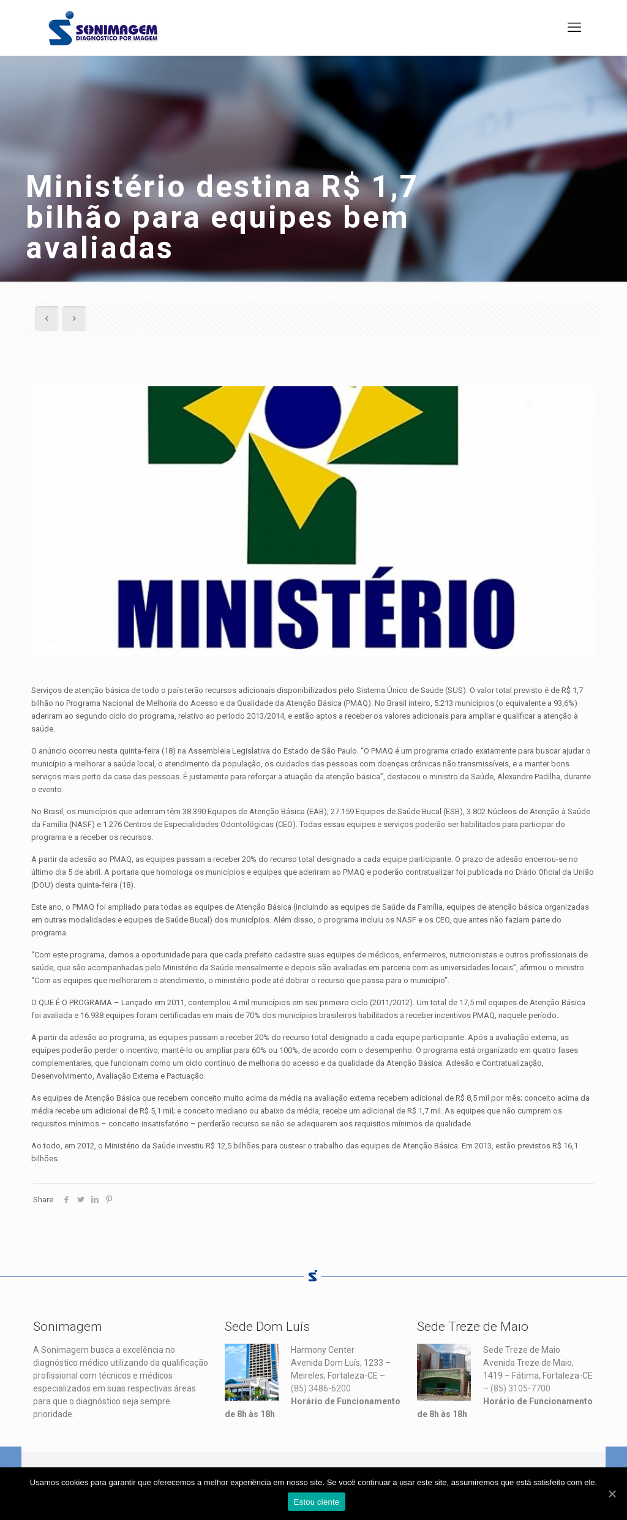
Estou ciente (317, 1502)
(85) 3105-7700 (520, 1388)
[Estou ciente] (612, 1494)
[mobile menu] (574, 27)
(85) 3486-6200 (321, 1388)
